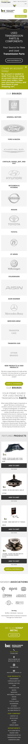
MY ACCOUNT (14, 718)
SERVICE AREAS (14, 725)
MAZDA (14, 690)
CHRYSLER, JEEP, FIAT (14, 681)
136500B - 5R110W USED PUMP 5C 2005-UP (13, 490)
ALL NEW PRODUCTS (14, 710)
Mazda (17, 139)
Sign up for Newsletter (22, 1)
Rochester (13, 613)
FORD (14, 685)
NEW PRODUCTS (11, 366)
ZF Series (14, 254)
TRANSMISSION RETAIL (14, 735)
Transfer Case (14, 343)
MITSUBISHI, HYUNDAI (14, 694)
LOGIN (14, 723)
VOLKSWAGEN (14, 703)
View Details (14, 469)
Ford (10, 139)
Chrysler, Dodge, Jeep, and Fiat (14, 162)
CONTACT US (14, 716)
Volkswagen (14, 276)
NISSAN (14, 697)
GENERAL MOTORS (14, 683)
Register (15, 1)
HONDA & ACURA (14, 688)
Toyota (14, 232)
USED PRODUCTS (16, 366)
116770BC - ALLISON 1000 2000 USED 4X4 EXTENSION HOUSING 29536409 (12, 554)
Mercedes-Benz (14, 321)
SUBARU (14, 699)
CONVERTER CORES (14, 739)
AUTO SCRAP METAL (14, 730)
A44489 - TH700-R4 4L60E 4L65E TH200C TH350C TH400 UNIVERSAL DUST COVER (12, 459)
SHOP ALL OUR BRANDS (14, 384)
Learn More (14, 635)
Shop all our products (14, 569)
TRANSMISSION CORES (14, 737)
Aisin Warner (14, 299)
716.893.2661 (6, 2)
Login (25, 3)
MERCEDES (14, 692)
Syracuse (20, 613)
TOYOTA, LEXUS (14, 701)
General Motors (14, 117)
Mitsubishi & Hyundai (14, 186)
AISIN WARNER (14, 679)
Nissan (14, 210)
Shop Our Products (14, 60)
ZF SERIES (14, 706)
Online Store (18, 617)
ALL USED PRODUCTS (14, 708)
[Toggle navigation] (25, 11)
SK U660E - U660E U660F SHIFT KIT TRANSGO (13, 522)
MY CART (14, 720)
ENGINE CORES (14, 733)
